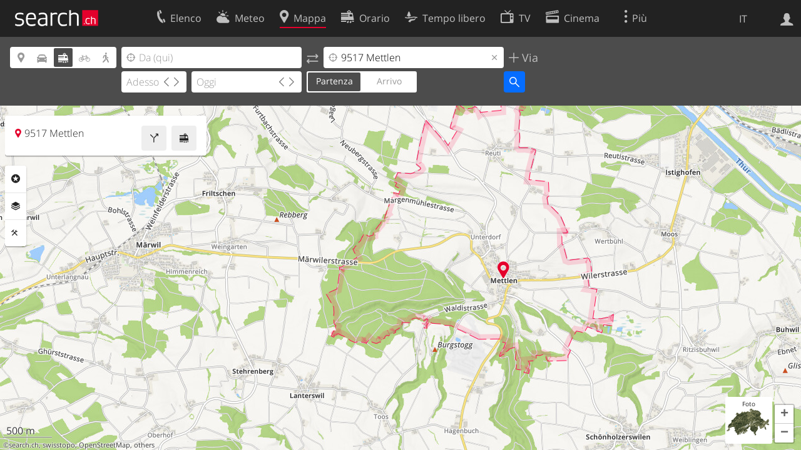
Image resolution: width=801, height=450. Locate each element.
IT (743, 19)
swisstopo (59, 445)
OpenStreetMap (104, 445)
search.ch (24, 445)
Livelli (15, 206)
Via (528, 57)
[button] (784, 414)
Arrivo (389, 81)
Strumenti (15, 233)
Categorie (15, 179)
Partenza (334, 81)
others (144, 445)
